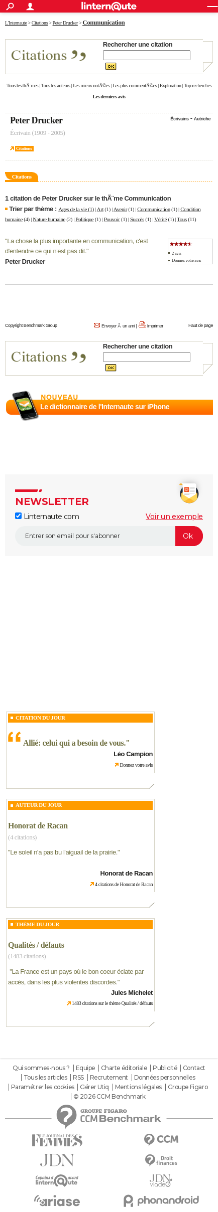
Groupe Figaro (188, 1087)
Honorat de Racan (38, 825)
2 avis (176, 253)
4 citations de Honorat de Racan (124, 884)
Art (100, 209)
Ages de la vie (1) (76, 209)
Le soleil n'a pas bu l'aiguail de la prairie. (64, 852)
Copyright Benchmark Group (31, 325)
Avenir (120, 209)
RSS (78, 1077)
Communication (153, 209)
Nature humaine (49, 219)
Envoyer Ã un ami (118, 325)
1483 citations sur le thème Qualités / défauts (112, 1003)
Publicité (165, 1068)
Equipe (85, 1068)
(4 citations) (22, 837)
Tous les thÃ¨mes (22, 85)
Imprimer (155, 325)
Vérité (160, 219)
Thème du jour (37, 924)
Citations (24, 148)
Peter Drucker (36, 120)
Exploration (170, 85)
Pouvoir (112, 219)
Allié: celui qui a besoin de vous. (74, 743)
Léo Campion (133, 754)
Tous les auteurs (55, 85)
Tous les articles (45, 1077)
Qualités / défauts (36, 945)
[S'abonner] (109, 536)
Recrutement (109, 1077)
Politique (84, 219)
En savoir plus (191, 419)
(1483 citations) (27, 956)
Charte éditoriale (124, 1068)
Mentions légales (138, 1087)
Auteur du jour (39, 805)
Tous (182, 219)
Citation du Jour (40, 718)
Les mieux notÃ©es (91, 85)
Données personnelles (164, 1077)
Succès (137, 219)
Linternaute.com (47, 516)
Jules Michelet (132, 992)
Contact (194, 1068)
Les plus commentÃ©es (135, 85)
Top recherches (197, 85)
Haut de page (200, 325)
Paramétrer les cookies (42, 1087)
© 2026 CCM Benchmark (109, 1096)
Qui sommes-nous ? (41, 1068)
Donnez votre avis (186, 260)
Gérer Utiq (94, 1087)
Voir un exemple (174, 516)
